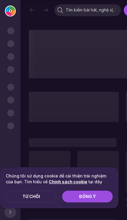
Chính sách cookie (68, 181)
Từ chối (31, 196)
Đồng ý (87, 196)
